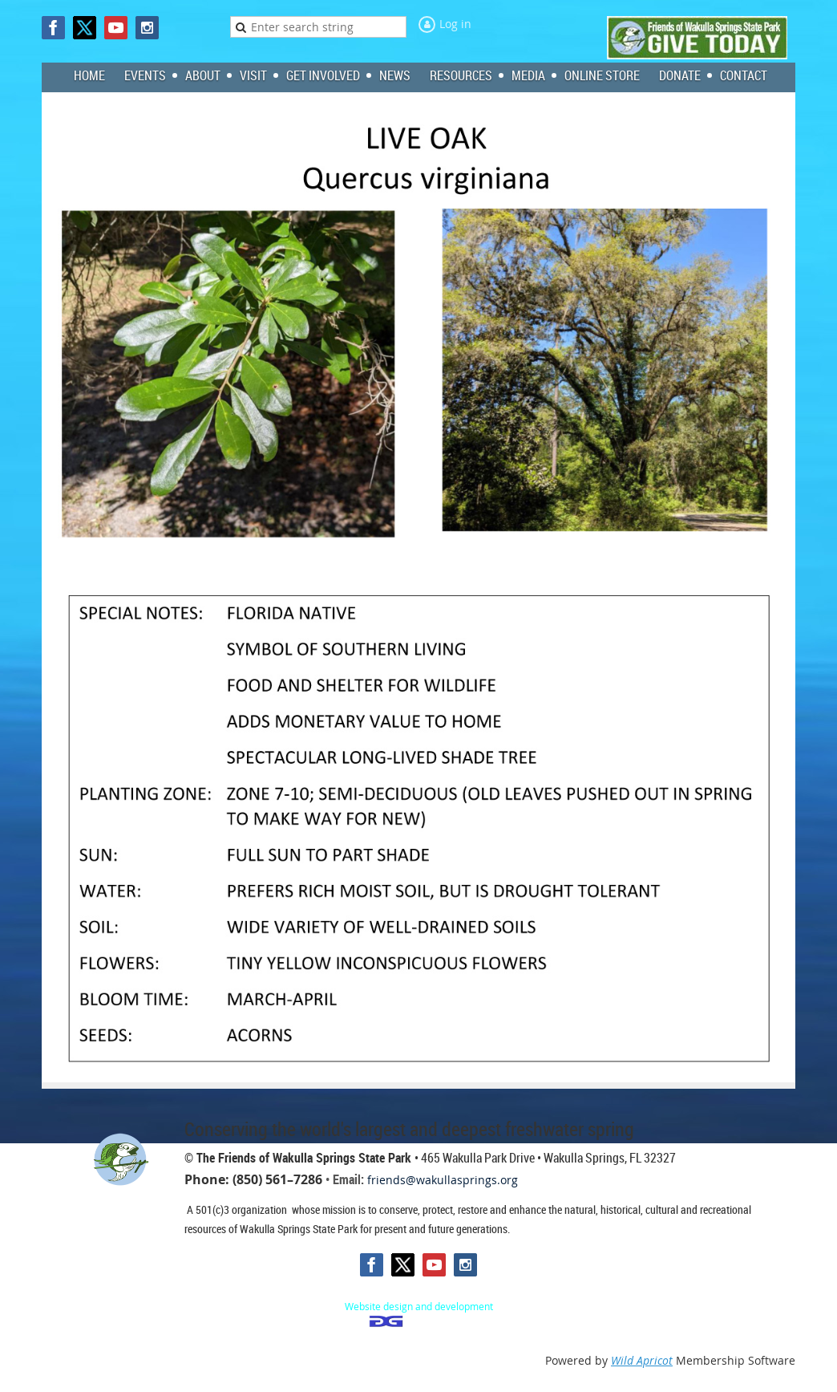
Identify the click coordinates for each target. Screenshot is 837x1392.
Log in (455, 23)
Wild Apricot (642, 1360)
